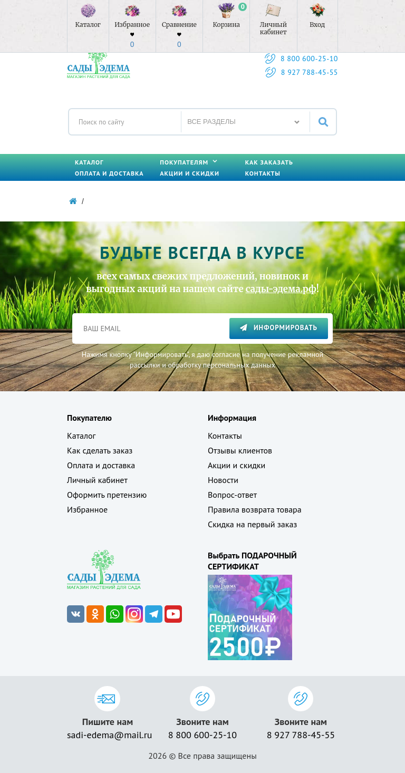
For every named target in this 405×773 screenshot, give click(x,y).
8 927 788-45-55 (309, 72)
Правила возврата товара (255, 509)
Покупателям (188, 162)
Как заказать (269, 162)
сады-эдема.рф (281, 289)
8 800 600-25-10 (309, 58)
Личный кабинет (97, 480)
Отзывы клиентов (240, 450)
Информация (232, 417)
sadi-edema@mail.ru (107, 735)
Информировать (278, 327)
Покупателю (89, 417)
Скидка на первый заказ (252, 524)
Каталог (89, 162)
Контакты (263, 173)
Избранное (87, 509)
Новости (223, 480)
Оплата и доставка (109, 173)
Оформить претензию (107, 494)
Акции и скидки (189, 173)
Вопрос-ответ (232, 494)
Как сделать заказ (99, 450)
